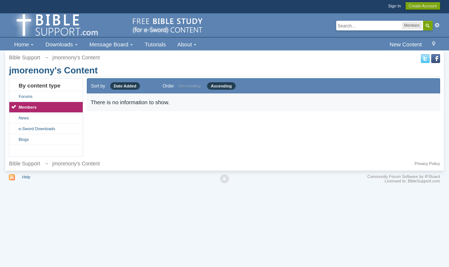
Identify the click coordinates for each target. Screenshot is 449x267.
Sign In (394, 6)
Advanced (437, 25)
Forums (25, 96)
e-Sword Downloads (37, 128)
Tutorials (155, 44)
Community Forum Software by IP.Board (403, 176)
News (24, 118)
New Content (406, 44)
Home (24, 44)
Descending (189, 86)
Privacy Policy (427, 163)
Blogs (24, 139)
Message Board (111, 44)
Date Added (125, 86)
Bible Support (24, 164)
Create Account (423, 6)
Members (27, 107)
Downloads (61, 44)
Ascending (221, 86)
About (187, 44)
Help (26, 177)
